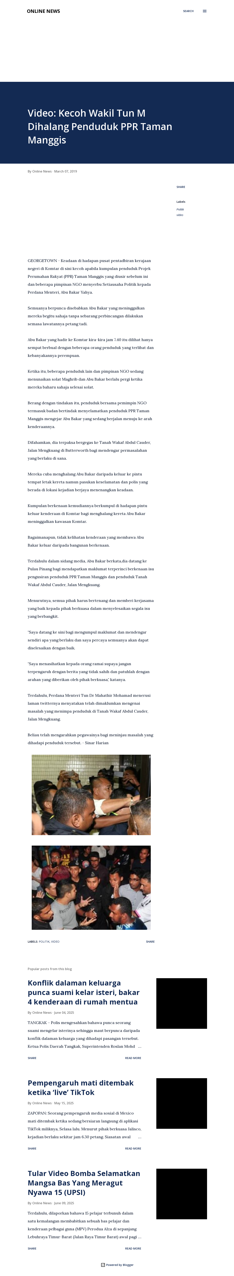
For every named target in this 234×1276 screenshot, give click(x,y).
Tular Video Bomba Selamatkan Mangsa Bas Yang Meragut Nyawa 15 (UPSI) (84, 1182)
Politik (180, 209)
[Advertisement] (117, 52)
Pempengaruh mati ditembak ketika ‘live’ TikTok (81, 1087)
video (180, 215)
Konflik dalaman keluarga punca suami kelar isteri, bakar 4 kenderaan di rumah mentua (84, 992)
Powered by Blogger (117, 1265)
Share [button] (181, 187)
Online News (43, 11)
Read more (133, 1058)
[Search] (188, 11)
